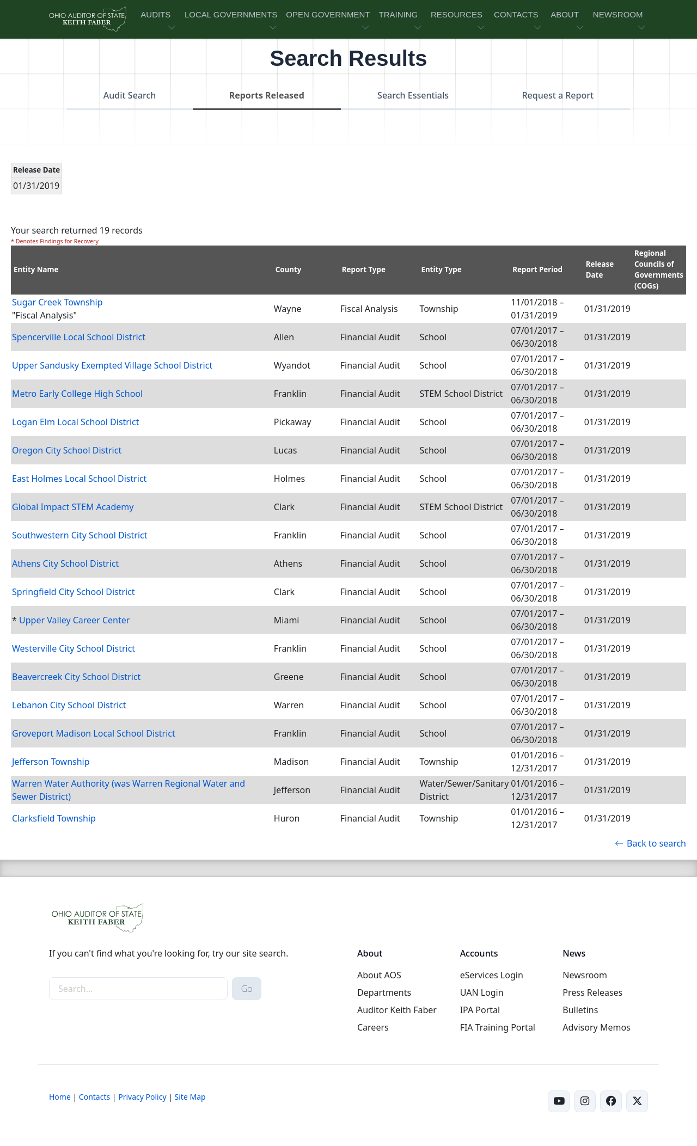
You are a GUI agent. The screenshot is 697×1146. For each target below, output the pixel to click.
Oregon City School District (66, 450)
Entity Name (36, 269)
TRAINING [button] (398, 14)
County (289, 269)
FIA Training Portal (497, 1027)
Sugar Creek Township (57, 302)
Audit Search (129, 95)
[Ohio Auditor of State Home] (87, 19)
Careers (373, 1027)
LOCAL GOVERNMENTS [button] (231, 14)
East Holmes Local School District (79, 479)
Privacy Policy (142, 1097)
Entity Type (441, 269)
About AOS (379, 975)
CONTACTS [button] (516, 14)
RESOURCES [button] (456, 14)
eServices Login (491, 975)
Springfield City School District (73, 592)
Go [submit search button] (247, 989)
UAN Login (482, 992)
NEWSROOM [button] (618, 14)
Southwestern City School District (80, 535)
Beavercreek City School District (76, 677)
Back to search (650, 843)
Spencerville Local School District (78, 337)
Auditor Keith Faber (397, 1010)
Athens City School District (65, 563)
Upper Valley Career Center (74, 620)
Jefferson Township (51, 762)
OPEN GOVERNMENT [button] (328, 14)
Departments (384, 992)
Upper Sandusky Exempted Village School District (112, 365)
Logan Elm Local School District (75, 422)
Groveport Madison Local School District (93, 733)
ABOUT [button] (565, 14)
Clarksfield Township (54, 818)
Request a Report (558, 95)
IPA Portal (480, 1010)
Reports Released (266, 95)
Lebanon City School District (69, 705)
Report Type (364, 269)
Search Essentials (413, 95)
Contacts (94, 1097)
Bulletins (580, 1010)
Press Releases (592, 992)
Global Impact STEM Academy (73, 507)
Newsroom (585, 975)
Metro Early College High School (77, 394)
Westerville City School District (73, 648)
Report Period (537, 269)
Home (60, 1097)
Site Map (190, 1097)
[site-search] (138, 988)
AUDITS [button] (155, 14)
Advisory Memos (596, 1027)
